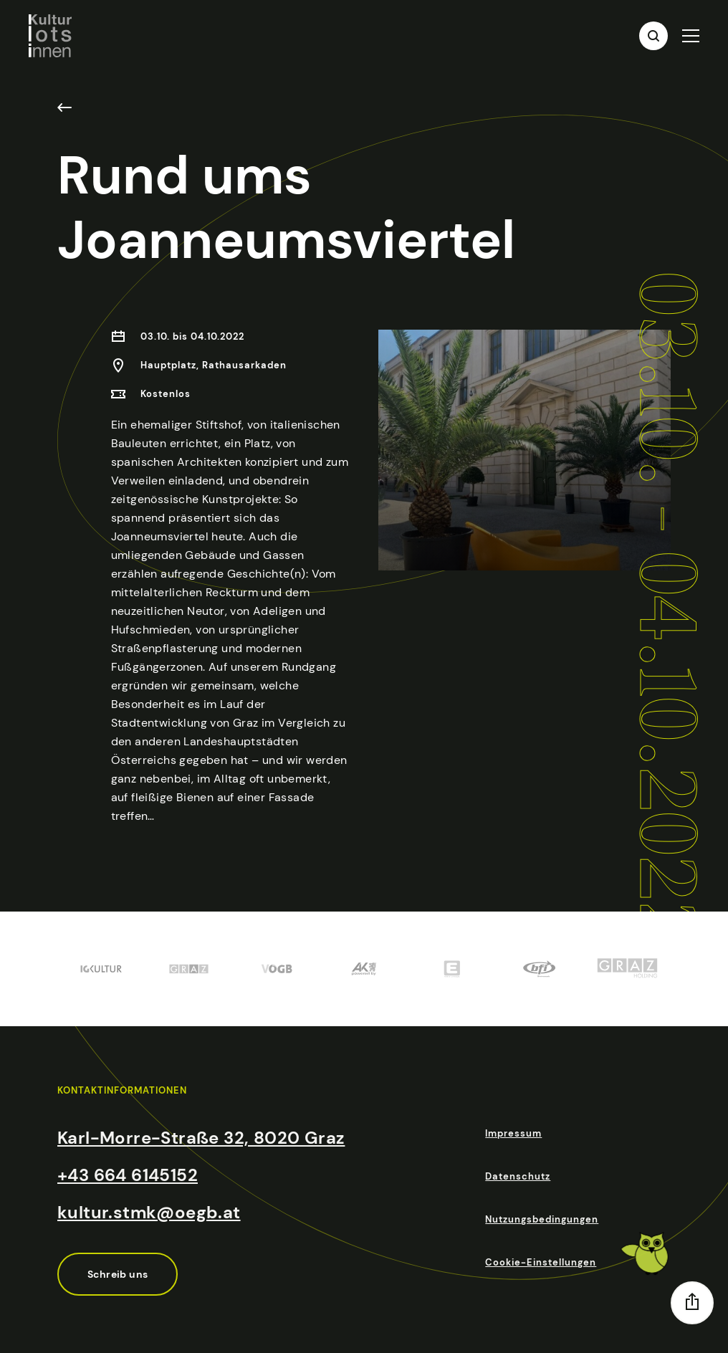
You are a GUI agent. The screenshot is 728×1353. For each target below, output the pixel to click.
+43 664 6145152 (127, 1175)
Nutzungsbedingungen (541, 1219)
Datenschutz (517, 1176)
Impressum (513, 1133)
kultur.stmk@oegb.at (149, 1212)
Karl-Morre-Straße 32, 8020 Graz (201, 1138)
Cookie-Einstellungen (540, 1262)
